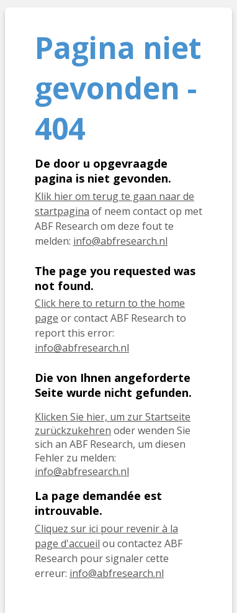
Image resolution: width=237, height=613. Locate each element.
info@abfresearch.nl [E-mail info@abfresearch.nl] (120, 241)
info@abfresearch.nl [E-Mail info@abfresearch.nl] (82, 471)
